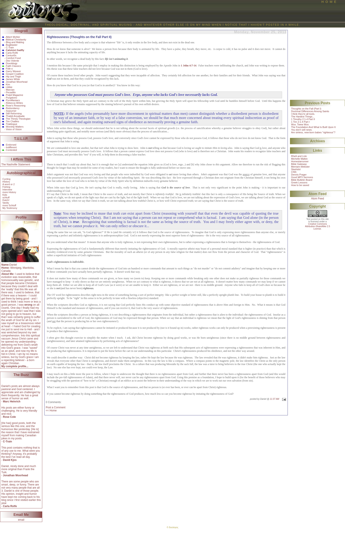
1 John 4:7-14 (188, 65)
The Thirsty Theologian (18, 118)
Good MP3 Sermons (302, 177)
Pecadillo (11, 92)
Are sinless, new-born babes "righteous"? (313, 132)
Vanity (5, 202)
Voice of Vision (14, 129)
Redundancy (13, 108)
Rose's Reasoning (16, 105)
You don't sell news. (301, 129)
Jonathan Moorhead (17, 81)
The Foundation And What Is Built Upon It (313, 127)
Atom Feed (317, 198)
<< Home (51, 410)
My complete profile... (14, 366)
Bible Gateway (299, 164)
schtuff (5, 197)
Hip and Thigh (13, 76)
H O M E (328, 2)
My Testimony (9, 208)
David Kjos (10, 460)
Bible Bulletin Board (301, 180)
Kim (8, 84)
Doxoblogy (11, 63)
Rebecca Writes (14, 103)
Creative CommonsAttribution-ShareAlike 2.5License (317, 226)
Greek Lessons (299, 182)
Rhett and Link (299, 156)
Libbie (9, 87)
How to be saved (300, 185)
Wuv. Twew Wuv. (300, 124)
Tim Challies (12, 121)
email (21, 519)
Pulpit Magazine (14, 95)
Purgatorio (11, 97)
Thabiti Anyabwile (15, 116)
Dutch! (5, 200)
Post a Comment (55, 407)
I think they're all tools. (303, 114)
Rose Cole (9, 416)
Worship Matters (15, 126)
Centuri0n (11, 55)
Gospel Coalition (15, 74)
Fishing (6, 187)
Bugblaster (12, 45)
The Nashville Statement (15, 164)
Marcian (10, 89)
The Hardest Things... (302, 116)
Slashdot (296, 169)
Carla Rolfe (12, 52)
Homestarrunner (299, 161)
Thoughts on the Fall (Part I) (306, 108)
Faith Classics (13, 66)
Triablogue (11, 124)
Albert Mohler (13, 37)
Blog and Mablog (15, 42)
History (6, 181)
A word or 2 (8, 184)
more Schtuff (9, 205)
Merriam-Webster (300, 166)
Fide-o (9, 68)
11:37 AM (274, 399)
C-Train (10, 47)
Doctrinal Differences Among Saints (310, 111)
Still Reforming (14, 113)
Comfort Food (13, 58)
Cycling (6, 179)
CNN (293, 172)
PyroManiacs (13, 100)
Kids (4, 194)
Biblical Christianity (16, 39)
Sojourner (11, 111)
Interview (7, 189)
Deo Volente (12, 60)
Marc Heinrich (11, 401)
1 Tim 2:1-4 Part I (300, 121)
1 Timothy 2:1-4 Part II (303, 119)
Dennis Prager (298, 174)
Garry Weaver (13, 71)
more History (9, 192)
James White (13, 79)
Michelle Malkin (299, 158)
